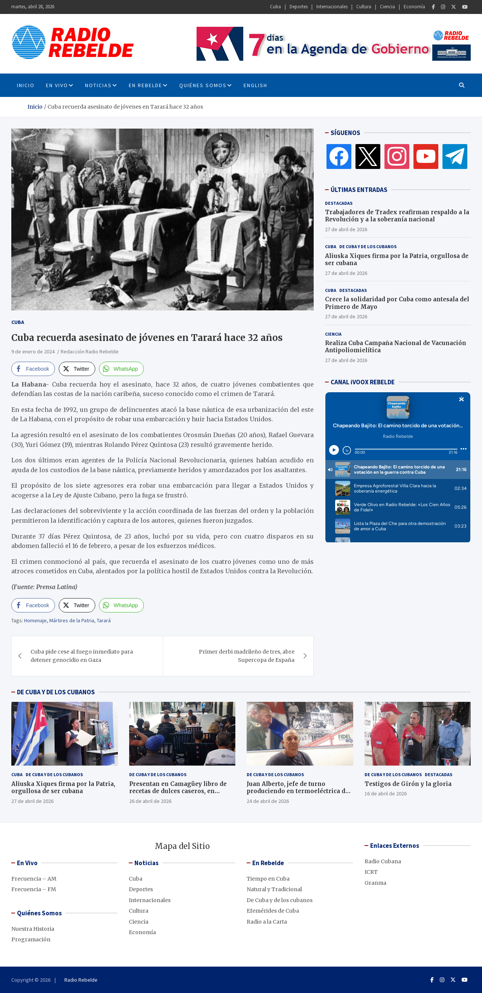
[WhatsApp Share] (121, 369)
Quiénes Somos (203, 85)
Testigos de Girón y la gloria (408, 783)
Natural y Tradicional (274, 889)
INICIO (26, 85)
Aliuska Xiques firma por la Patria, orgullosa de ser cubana (63, 787)
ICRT (371, 872)
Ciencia (387, 6)
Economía (414, 6)
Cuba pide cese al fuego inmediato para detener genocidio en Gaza (82, 655)
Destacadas (338, 203)
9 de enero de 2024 (33, 351)
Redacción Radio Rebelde (90, 351)
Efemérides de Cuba (273, 910)
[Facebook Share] (33, 369)
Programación (30, 939)
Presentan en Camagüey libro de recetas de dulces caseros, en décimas (178, 791)
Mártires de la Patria (71, 620)
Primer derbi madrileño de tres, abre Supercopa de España (246, 655)
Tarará (104, 620)
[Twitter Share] (77, 369)
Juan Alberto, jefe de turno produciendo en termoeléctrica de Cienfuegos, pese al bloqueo (298, 791)
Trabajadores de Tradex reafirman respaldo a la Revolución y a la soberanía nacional (397, 216)
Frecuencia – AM (33, 878)
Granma (375, 882)
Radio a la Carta (267, 921)
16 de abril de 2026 (386, 793)
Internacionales (332, 6)
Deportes (299, 6)
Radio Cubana (383, 861)
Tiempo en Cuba (268, 878)
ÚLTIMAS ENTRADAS (359, 190)
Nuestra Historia (32, 928)
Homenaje (35, 620)
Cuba (275, 6)
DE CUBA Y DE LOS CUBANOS (56, 692)
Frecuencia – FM (33, 889)
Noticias (98, 85)
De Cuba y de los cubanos (368, 246)
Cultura (363, 6)
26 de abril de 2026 (150, 801)
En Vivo (57, 85)
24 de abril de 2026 (268, 801)
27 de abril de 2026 (346, 229)
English (255, 85)
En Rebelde (145, 85)
